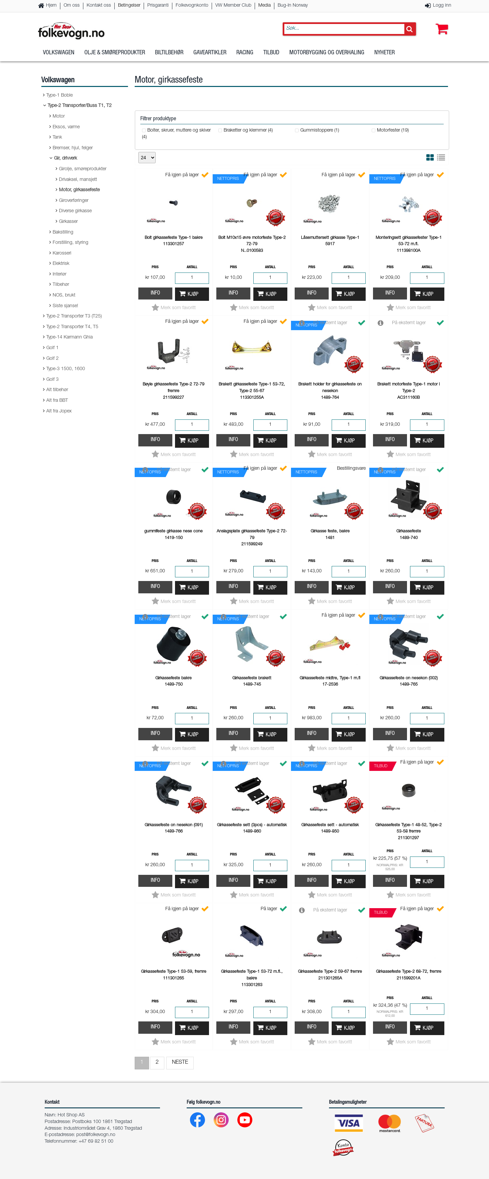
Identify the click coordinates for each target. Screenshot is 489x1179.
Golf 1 (52, 348)
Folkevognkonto (192, 5)
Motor (59, 116)
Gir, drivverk (65, 158)
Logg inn (442, 5)
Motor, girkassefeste (79, 190)
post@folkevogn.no (95, 1135)
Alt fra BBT (57, 400)
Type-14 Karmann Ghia (69, 337)
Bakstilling (63, 232)
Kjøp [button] (193, 294)
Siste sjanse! (65, 306)
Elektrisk (61, 264)
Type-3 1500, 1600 (65, 369)
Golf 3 (52, 379)
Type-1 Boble (59, 95)
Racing (244, 53)
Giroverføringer (73, 201)
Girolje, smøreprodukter (82, 169)
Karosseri (62, 253)
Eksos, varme (66, 127)
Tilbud (271, 53)
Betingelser (129, 5)
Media (264, 5)
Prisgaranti (158, 5)
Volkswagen (58, 53)
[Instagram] (221, 1121)
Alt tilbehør (57, 390)
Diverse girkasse (75, 211)
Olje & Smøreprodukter (114, 53)
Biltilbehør (169, 53)
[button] (440, 22)
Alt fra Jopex (59, 411)
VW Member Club (233, 5)
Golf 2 (52, 358)
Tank (57, 137)
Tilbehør (61, 285)
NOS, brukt (64, 295)
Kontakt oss (99, 5)
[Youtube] (245, 1121)
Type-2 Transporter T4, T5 (72, 327)
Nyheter (384, 53)
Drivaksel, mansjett (78, 180)
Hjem (51, 5)
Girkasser (68, 222)
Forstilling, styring (70, 243)
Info (155, 293)
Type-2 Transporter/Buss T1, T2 (80, 106)
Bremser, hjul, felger (73, 148)
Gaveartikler (209, 53)
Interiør (59, 274)
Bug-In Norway (293, 5)
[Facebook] (198, 1121)
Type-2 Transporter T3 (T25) (74, 316)
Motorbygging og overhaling (326, 53)
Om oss (72, 5)
